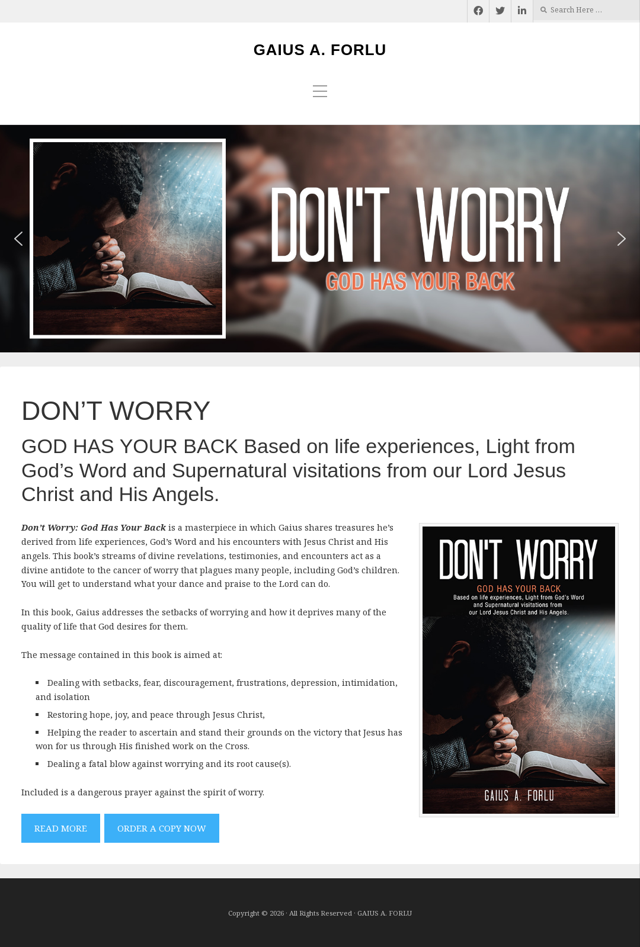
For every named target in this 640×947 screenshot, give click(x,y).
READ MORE (60, 828)
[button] (18, 238)
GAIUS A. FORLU (320, 49)
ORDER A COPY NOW (161, 828)
